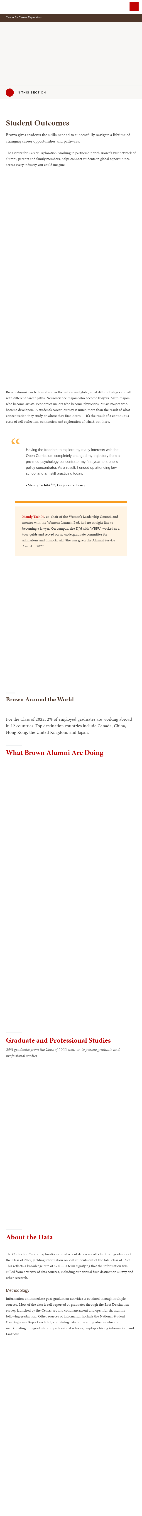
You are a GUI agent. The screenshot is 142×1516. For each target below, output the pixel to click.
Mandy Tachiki (33, 516)
